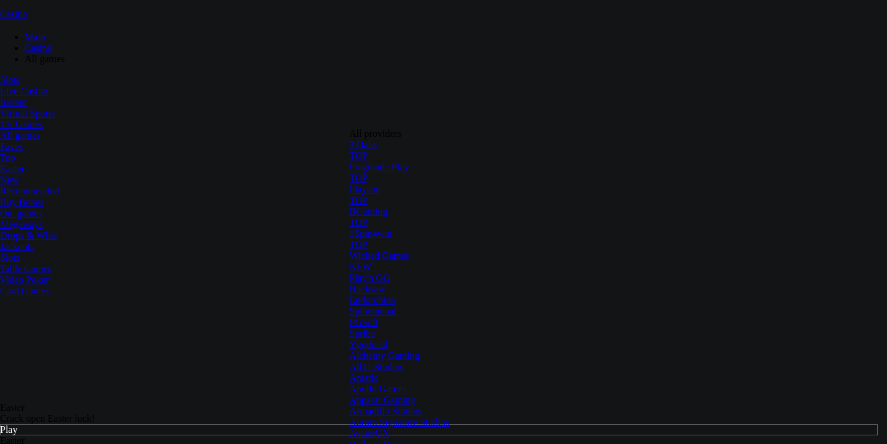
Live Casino (24, 91)
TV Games (21, 124)
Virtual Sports (27, 113)
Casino (13, 14)
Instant (13, 102)
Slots (10, 80)
